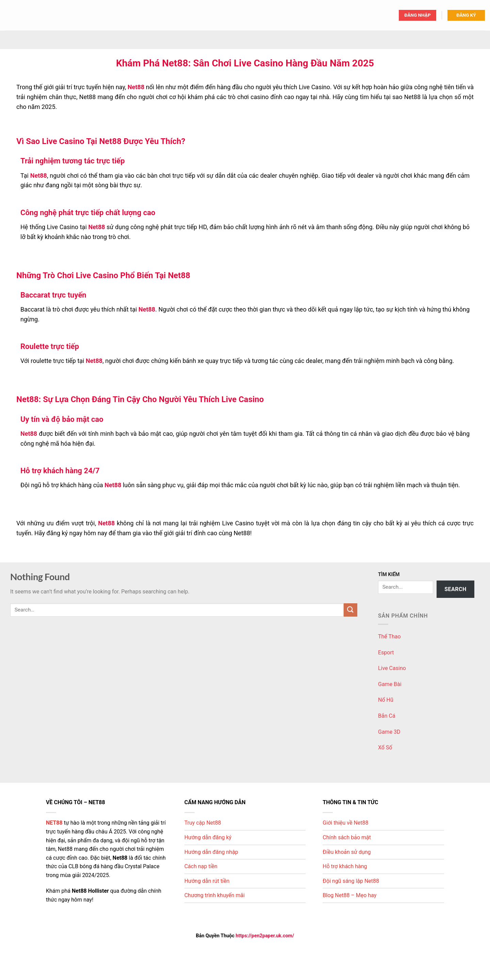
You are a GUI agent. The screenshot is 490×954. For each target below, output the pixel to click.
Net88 (136, 87)
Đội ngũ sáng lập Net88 (351, 881)
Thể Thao (389, 636)
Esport (386, 652)
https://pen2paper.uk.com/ (265, 936)
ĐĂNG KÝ (466, 15)
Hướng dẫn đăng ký (208, 837)
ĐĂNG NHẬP (417, 15)
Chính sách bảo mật (347, 837)
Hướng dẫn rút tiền (207, 881)
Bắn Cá (386, 716)
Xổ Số (385, 747)
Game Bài (390, 684)
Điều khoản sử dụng (347, 852)
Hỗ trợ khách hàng (345, 866)
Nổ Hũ (385, 700)
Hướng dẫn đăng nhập (211, 852)
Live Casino (392, 668)
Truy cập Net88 (202, 823)
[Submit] (350, 610)
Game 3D (389, 732)
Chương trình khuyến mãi (214, 895)
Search (455, 589)
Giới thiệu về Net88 (345, 823)
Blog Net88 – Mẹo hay (349, 895)
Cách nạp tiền (200, 866)
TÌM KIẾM (388, 574)
